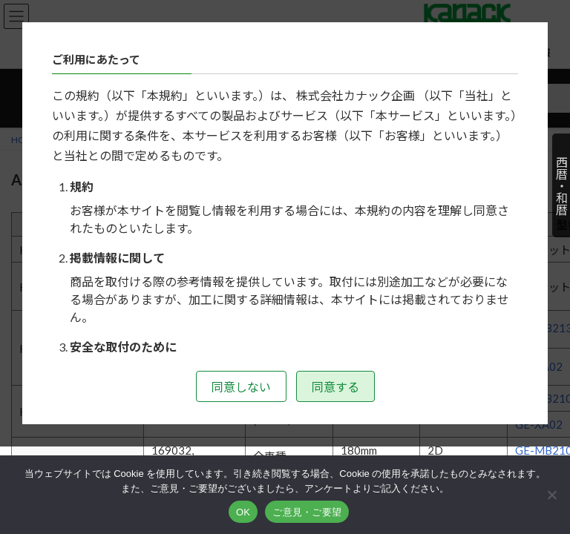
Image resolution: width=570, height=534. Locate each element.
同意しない (241, 387)
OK (243, 512)
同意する (335, 387)
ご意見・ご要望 (306, 512)
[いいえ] (551, 494)
